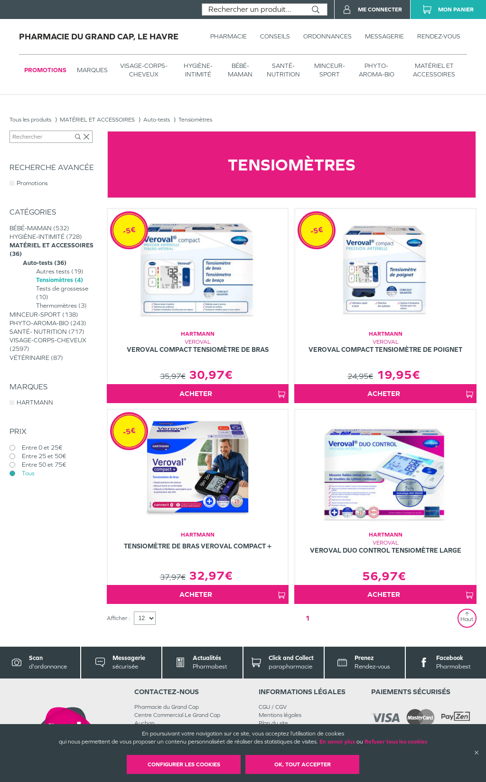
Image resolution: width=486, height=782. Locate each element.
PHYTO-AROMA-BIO (376, 70)
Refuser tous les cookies (395, 741)
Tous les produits (30, 119)
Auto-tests (156, 119)
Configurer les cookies (184, 764)
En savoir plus (337, 741)
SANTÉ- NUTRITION (283, 70)
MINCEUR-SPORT (329, 70)
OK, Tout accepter (302, 764)
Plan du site (273, 723)
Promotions (45, 70)
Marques (92, 70)
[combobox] (253, 9)
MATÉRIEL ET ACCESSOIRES (434, 70)
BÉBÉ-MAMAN (240, 70)
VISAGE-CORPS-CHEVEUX (144, 70)
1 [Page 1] (307, 618)
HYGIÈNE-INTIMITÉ (198, 70)
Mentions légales (280, 715)
